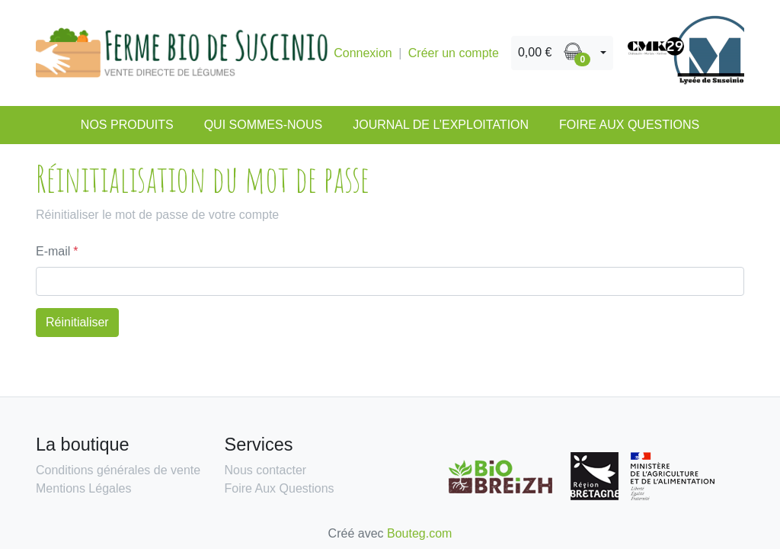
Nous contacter (266, 470)
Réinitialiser (77, 322)
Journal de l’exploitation (441, 124)
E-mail (53, 251)
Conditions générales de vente (118, 470)
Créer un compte (453, 53)
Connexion (363, 53)
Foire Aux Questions (629, 124)
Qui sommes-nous (263, 124)
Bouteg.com (419, 533)
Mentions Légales (83, 488)
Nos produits (127, 124)
